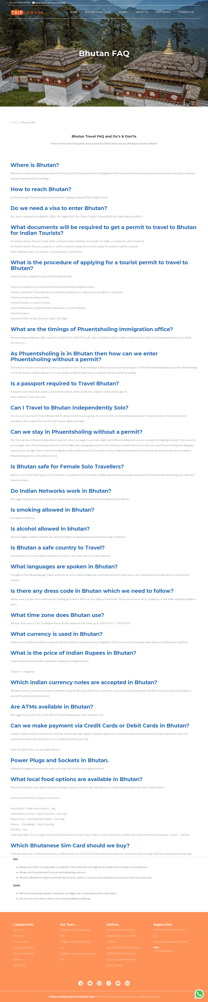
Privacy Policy (21, 941)
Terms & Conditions (24, 953)
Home (14, 122)
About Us (18, 929)
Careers (17, 959)
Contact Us (19, 935)
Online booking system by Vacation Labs (72, 996)
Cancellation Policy (23, 947)
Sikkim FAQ (19, 965)
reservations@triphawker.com (49, 2)
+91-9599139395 (20, 2)
